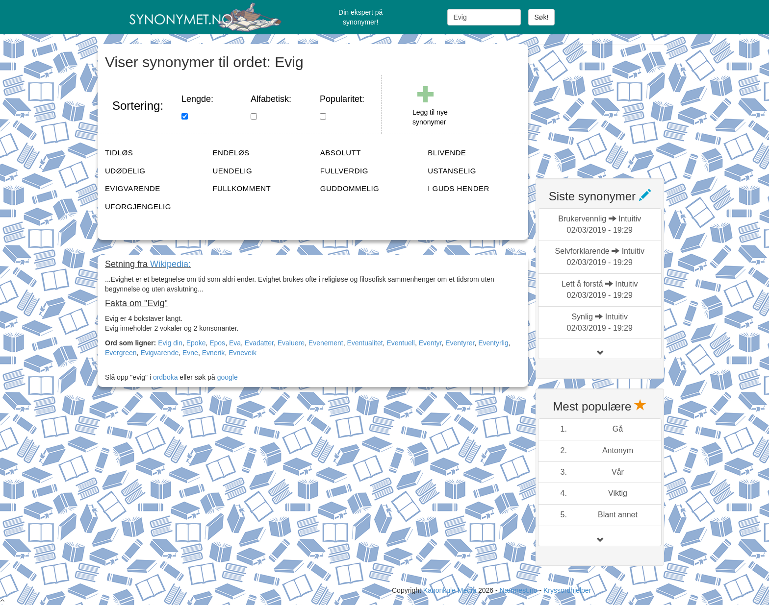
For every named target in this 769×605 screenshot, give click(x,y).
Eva (235, 343)
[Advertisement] (609, 105)
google (227, 377)
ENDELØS (230, 152)
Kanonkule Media (450, 590)
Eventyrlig (493, 343)
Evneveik (242, 353)
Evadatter (259, 343)
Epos (217, 343)
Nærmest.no (518, 590)
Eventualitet (365, 343)
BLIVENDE (447, 152)
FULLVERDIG (344, 171)
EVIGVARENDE (132, 188)
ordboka (164, 377)
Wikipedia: (170, 264)
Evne (190, 353)
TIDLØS (119, 152)
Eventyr (430, 343)
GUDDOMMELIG (350, 188)
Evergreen (121, 353)
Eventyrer (459, 343)
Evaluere (291, 343)
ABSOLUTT (340, 152)
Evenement (325, 343)
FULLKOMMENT (241, 188)
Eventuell (400, 343)
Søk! (542, 17)
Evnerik (213, 353)
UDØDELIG (125, 171)
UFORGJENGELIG (138, 206)
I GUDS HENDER (458, 188)
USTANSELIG (452, 171)
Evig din (170, 343)
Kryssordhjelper (567, 590)
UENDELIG (232, 171)
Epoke (196, 343)
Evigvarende (159, 353)
